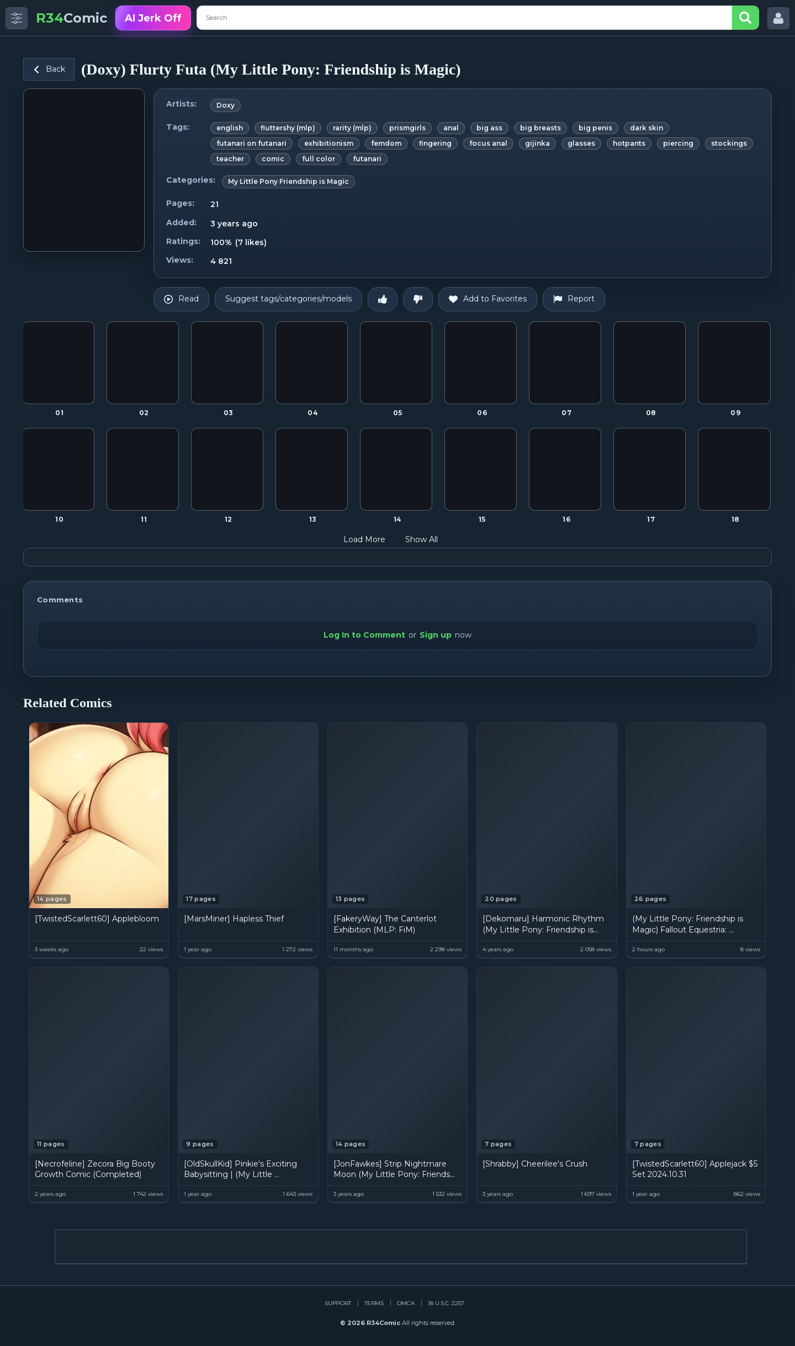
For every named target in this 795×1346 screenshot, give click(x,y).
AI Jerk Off (153, 18)
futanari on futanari (251, 143)
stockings (729, 143)
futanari (367, 159)
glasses (581, 143)
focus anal (488, 143)
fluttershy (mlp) (288, 128)
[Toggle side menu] (17, 18)
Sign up (436, 635)
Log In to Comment (364, 635)
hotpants (629, 143)
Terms (374, 1303)
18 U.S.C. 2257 (446, 1303)
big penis (595, 128)
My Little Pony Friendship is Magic (288, 181)
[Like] (383, 299)
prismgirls (407, 128)
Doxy (225, 105)
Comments (60, 599)
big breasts (540, 128)
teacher (230, 159)
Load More (371, 539)
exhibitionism (328, 143)
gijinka (537, 143)
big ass (489, 128)
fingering (435, 143)
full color (318, 159)
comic (273, 159)
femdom (386, 143)
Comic (71, 18)
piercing (678, 143)
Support (338, 1303)
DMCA (406, 1303)
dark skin (646, 128)
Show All (428, 539)
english (229, 128)
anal (451, 128)
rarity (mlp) (352, 128)
